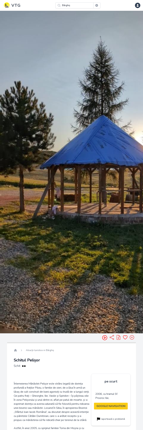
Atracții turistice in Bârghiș (40, 350)
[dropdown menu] (137, 5)
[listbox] (71, 172)
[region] (71, 172)
